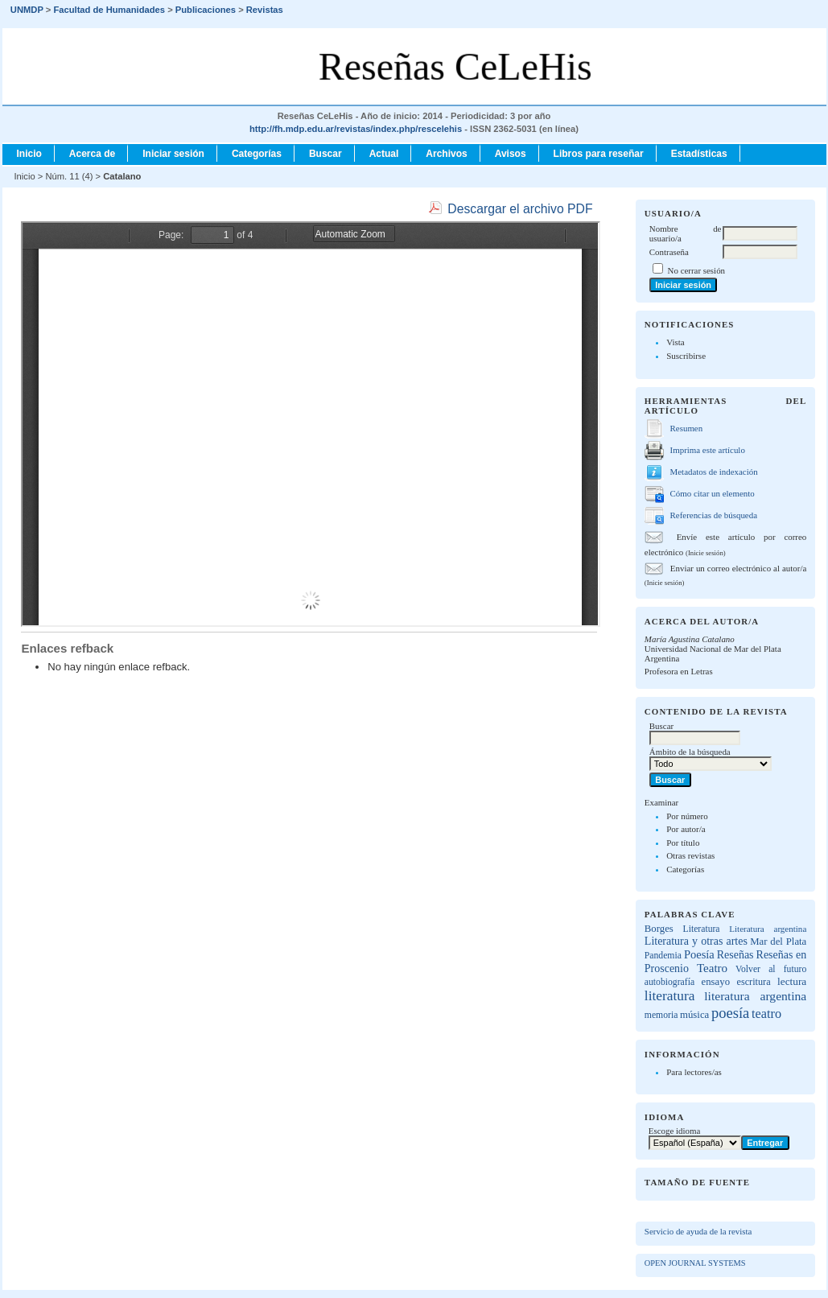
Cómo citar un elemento (712, 493)
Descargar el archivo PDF (519, 209)
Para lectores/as (694, 1072)
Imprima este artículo (707, 450)
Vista (675, 342)
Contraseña (669, 252)
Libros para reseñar (599, 153)
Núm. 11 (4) (69, 176)
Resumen (686, 428)
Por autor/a (686, 829)
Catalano (122, 176)
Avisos (510, 153)
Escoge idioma (675, 1130)
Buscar (325, 153)
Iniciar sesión (173, 153)
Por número (687, 816)
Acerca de (92, 153)
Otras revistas (690, 855)
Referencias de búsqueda (713, 515)
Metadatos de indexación (714, 471)
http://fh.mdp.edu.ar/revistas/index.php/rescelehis (355, 129)
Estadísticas (699, 153)
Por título (682, 842)
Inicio (29, 153)
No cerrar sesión (696, 270)
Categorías (685, 869)
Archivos (446, 153)
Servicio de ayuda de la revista (698, 1231)
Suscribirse (686, 356)
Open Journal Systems (695, 1263)
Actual (384, 153)
